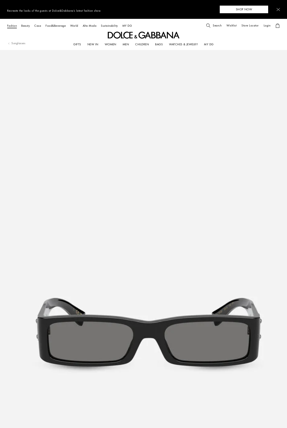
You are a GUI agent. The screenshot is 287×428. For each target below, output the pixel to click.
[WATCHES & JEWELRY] (183, 44)
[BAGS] (159, 44)
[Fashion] (12, 25)
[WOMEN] (110, 44)
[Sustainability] (109, 25)
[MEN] (126, 44)
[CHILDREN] (142, 44)
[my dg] (208, 44)
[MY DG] (127, 25)
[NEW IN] (92, 44)
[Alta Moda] (89, 25)
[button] (278, 9)
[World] (74, 25)
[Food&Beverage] (56, 25)
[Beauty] (25, 25)
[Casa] (37, 25)
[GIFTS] (77, 44)
